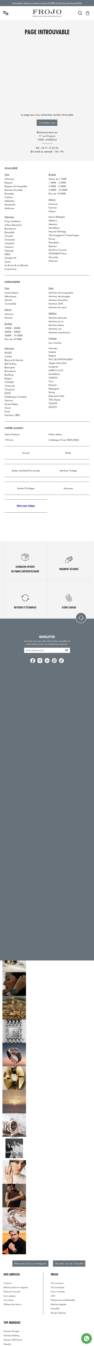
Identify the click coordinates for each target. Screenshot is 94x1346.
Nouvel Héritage (57, 231)
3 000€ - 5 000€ (57, 186)
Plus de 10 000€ (57, 193)
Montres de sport (58, 307)
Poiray (52, 238)
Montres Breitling (11, 1335)
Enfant (52, 211)
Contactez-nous (47, 122)
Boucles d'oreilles (14, 189)
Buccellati (10, 232)
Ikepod (52, 355)
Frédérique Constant (15, 396)
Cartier (8, 356)
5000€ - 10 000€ (14, 335)
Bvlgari (8, 378)
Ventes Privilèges (26, 488)
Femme (53, 207)
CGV (53, 1295)
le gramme (10, 268)
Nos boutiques (57, 1287)
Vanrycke (53, 257)
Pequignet (54, 388)
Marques (68, 488)
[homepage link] (47, 13)
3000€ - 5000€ (12, 331)
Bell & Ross (11, 363)
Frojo (7, 411)
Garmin (9, 400)
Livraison (8, 1283)
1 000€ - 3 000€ (57, 182)
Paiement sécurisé (12, 1291)
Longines (53, 366)
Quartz (8, 299)
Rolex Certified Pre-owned (26, 470)
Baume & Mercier (14, 360)
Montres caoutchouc (59, 332)
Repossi (53, 246)
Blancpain (10, 367)
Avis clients (9, 1300)
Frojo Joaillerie (12, 221)
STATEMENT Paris (58, 253)
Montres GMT (56, 303)
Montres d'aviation (58, 299)
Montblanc (54, 227)
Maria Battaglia (57, 216)
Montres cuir (55, 328)
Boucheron (10, 228)
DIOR (8, 393)
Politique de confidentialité (63, 1300)
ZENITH (53, 406)
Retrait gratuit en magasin (16, 1287)
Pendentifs (10, 204)
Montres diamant (58, 317)
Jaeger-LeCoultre (58, 362)
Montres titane (56, 325)
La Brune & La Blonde (16, 265)
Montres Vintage (68, 470)
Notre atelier (55, 434)
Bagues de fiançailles (16, 186)
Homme (53, 203)
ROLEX (8, 352)
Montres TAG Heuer (13, 1339)
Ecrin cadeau (10, 1295)
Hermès (53, 348)
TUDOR (53, 403)
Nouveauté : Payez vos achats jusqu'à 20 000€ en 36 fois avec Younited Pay (47, 3)
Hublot (52, 351)
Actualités (55, 1308)
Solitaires (9, 208)
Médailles (10, 200)
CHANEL (9, 382)
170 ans (9, 439)
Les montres (55, 342)
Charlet (9, 235)
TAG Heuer (55, 399)
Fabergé (9, 250)
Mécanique (10, 296)
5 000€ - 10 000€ (58, 189)
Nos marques (57, 1283)
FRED (7, 254)
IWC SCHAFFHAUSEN (60, 359)
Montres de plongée (59, 296)
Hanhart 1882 (12, 415)
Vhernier (53, 260)
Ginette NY (10, 257)
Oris (51, 381)
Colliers (9, 197)
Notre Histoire (12, 434)
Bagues (8, 182)
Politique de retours (12, 1304)
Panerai (53, 384)
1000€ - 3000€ (12, 328)
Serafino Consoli (57, 249)
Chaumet (10, 239)
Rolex (68, 452)
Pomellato (54, 242)
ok (66, 650)
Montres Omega (11, 1331)
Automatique (11, 292)
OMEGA (53, 377)
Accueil (25, 452)
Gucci (8, 261)
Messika (53, 224)
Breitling (9, 374)
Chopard (9, 243)
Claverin (9, 246)
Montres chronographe (61, 292)
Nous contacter (58, 1291)
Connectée (10, 303)
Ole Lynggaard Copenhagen (64, 235)
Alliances (9, 178)
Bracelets (9, 193)
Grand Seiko (11, 404)
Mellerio (53, 220)
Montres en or (56, 321)
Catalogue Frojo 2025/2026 (64, 439)
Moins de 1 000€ (58, 178)
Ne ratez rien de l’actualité (69, 1263)
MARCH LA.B (56, 370)
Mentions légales (58, 1304)
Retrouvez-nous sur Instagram (30, 1263)
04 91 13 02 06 (49, 147)
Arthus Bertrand (13, 224)
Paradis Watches (58, 1312)
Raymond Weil (56, 395)
